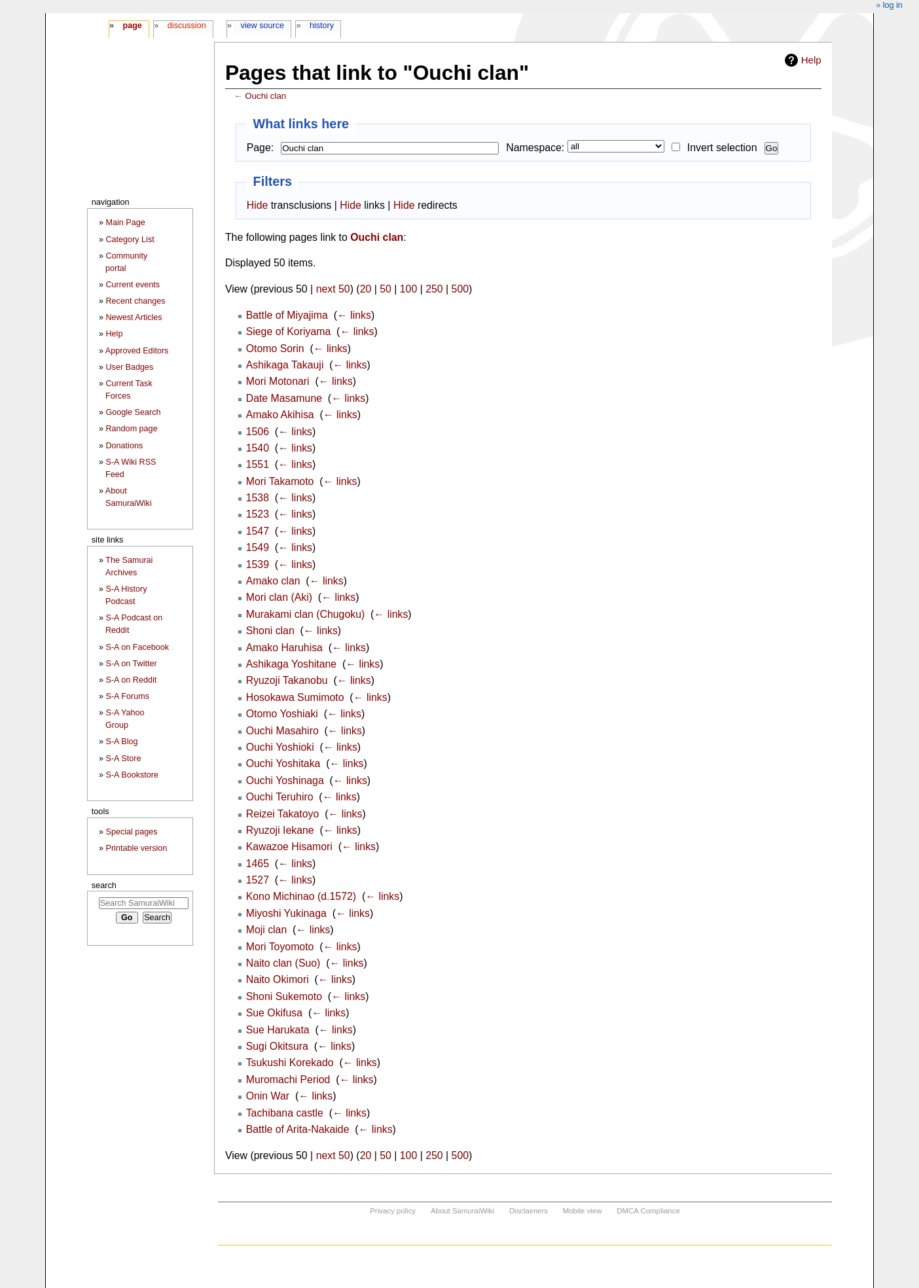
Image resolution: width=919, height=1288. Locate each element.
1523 (257, 514)
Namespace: (535, 147)
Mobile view (582, 1211)
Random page (132, 428)
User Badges (130, 367)
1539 (257, 564)
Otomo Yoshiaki (282, 713)
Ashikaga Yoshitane (291, 664)
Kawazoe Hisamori (289, 846)
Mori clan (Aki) (279, 597)
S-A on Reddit (131, 680)
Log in (893, 5)
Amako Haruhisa (284, 647)
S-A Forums (127, 696)
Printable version (137, 848)
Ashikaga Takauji (285, 364)
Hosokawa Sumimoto (295, 697)
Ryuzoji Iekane (280, 830)
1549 (257, 547)
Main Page (125, 222)
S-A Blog (122, 741)
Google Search (133, 412)
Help (811, 59)
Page (131, 25)
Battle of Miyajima (287, 315)
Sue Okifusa (274, 1012)
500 (460, 289)
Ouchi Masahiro (282, 730)
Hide (257, 205)
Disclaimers (528, 1211)
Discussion (187, 25)
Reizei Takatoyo (282, 813)
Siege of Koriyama (288, 331)
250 (433, 289)
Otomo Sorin (275, 348)
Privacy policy (393, 1211)
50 (385, 289)
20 (366, 289)
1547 (257, 531)
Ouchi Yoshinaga (285, 780)
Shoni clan (270, 630)
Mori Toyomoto (280, 946)
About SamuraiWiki (462, 1211)
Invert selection (722, 147)
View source (263, 25)
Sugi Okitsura (277, 1046)
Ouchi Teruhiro (280, 796)
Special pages (132, 831)
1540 (257, 448)
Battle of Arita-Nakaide (298, 1129)
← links (354, 315)
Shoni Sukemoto (284, 996)
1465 (257, 863)
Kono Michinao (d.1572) (301, 896)
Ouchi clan (265, 96)
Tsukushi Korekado (290, 1062)
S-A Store (123, 758)
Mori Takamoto (280, 481)
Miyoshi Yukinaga (286, 913)
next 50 (333, 289)
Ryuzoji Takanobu (287, 680)
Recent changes (136, 301)
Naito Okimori (277, 979)
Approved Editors (137, 350)
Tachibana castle (284, 1112)
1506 (257, 431)
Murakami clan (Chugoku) (305, 614)
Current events (133, 284)
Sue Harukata (278, 1029)
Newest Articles (134, 317)
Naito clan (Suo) (283, 963)
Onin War (267, 1095)
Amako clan (273, 580)
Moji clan (266, 929)
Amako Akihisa (280, 414)
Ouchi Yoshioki (280, 747)
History (322, 25)
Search (104, 885)
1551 (257, 464)
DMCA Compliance (648, 1211)
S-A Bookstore (132, 774)
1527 (257, 879)
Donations (124, 445)
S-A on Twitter (131, 663)
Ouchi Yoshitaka (283, 763)
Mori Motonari (278, 381)
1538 (257, 497)
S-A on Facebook (138, 647)
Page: (260, 147)
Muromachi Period (288, 1079)
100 (408, 289)
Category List (130, 239)
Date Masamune (284, 398)
